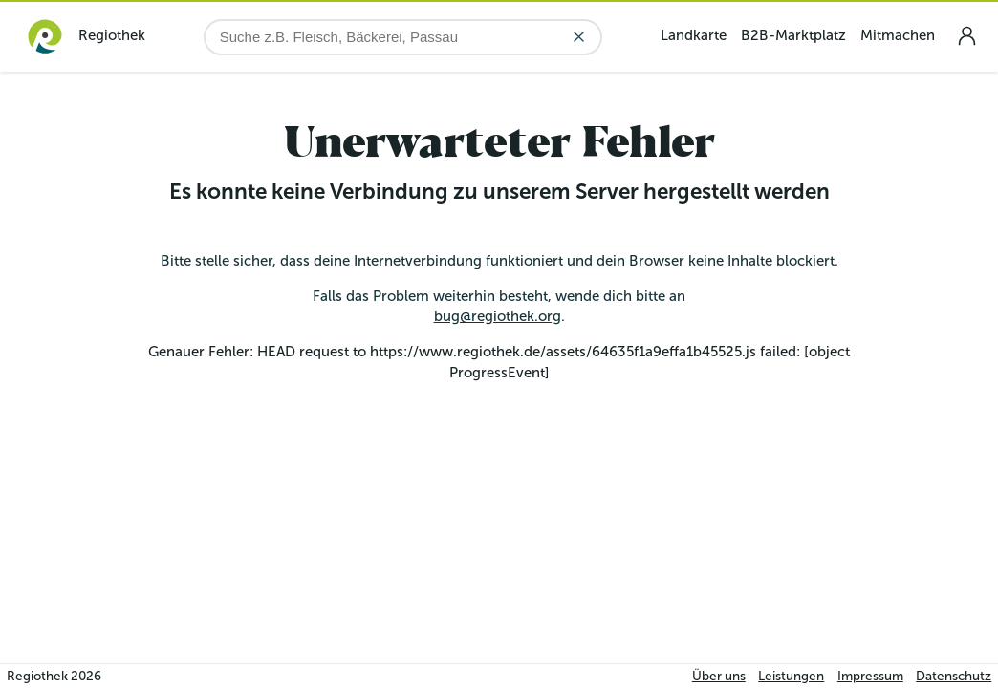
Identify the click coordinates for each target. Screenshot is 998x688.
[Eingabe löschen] (579, 37)
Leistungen (791, 676)
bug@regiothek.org (497, 316)
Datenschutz (953, 676)
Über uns (719, 676)
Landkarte (694, 35)
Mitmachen (897, 35)
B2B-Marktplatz (793, 35)
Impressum (870, 676)
